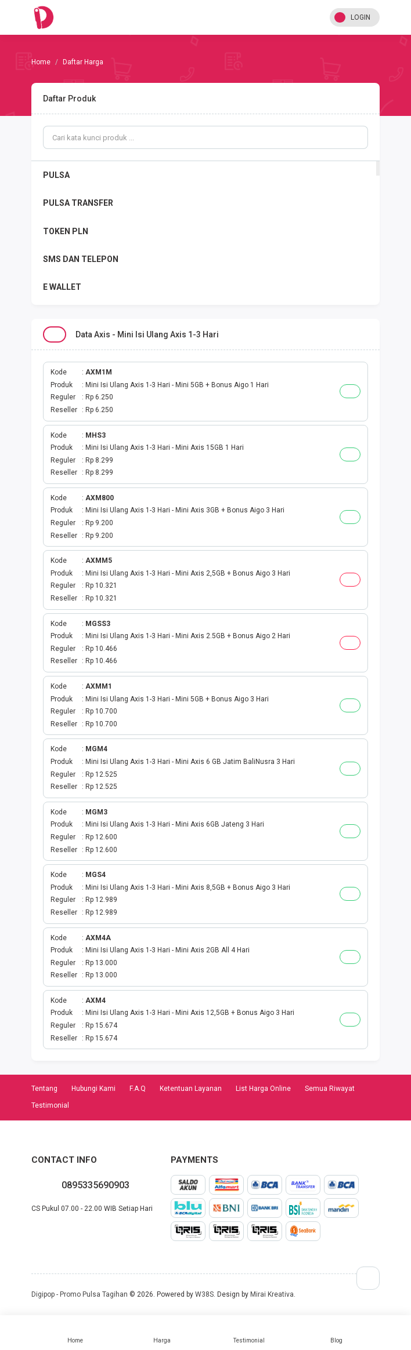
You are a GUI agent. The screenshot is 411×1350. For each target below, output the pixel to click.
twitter (50, 1233)
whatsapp (31, 1233)
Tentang (44, 1089)
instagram (59, 1233)
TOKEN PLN (65, 231)
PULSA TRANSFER (78, 203)
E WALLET (62, 287)
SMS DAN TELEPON (80, 259)
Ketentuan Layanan (191, 1089)
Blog (336, 1333)
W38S (204, 1294)
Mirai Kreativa (272, 1294)
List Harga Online (263, 1089)
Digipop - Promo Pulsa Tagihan (79, 1294)
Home (74, 1333)
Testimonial (249, 1333)
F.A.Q (137, 1089)
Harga (162, 1333)
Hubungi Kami (93, 1089)
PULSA (56, 175)
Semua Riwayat (330, 1089)
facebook (40, 1233)
